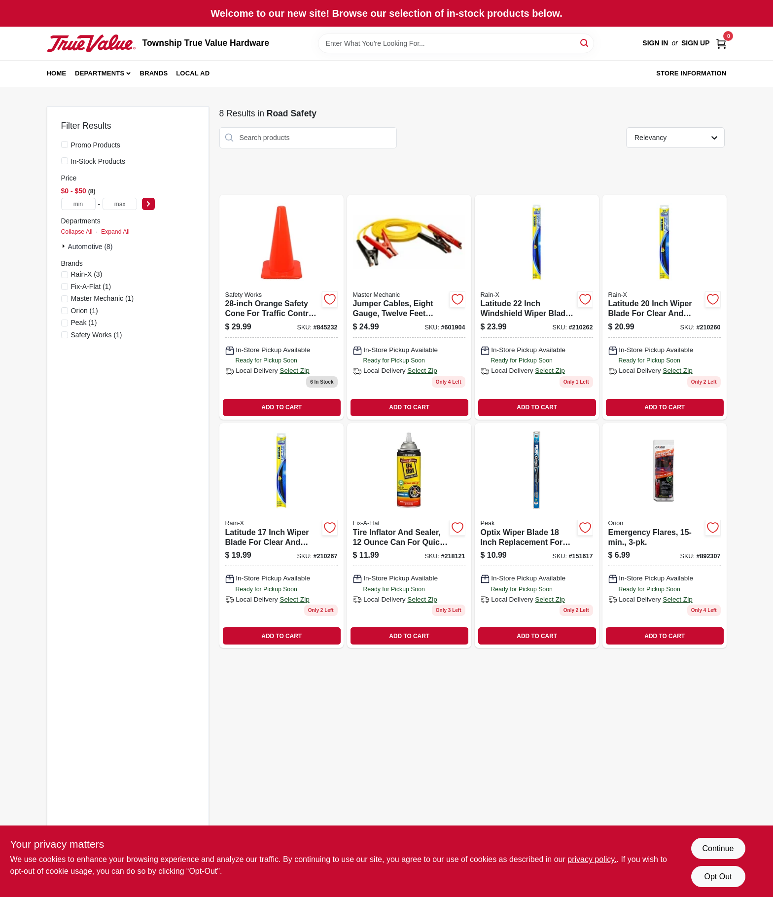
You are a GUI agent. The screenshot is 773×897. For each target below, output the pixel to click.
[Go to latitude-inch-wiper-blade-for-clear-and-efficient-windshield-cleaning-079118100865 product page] (281, 535)
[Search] (585, 43)
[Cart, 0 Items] (721, 43)
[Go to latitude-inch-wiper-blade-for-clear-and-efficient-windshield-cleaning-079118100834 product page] (664, 307)
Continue (718, 848)
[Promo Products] (64, 144)
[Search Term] (456, 43)
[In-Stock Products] (64, 160)
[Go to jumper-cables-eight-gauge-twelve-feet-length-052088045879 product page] (409, 307)
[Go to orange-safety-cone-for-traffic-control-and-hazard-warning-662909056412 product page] (281, 307)
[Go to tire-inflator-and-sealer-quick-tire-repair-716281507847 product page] (409, 535)
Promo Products (95, 145)
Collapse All (77, 231)
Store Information (691, 73)
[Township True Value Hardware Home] (91, 43)
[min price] (78, 204)
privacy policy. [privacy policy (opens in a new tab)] (591, 859)
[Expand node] (65, 246)
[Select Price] (148, 204)
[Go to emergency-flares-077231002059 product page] (664, 535)
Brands (154, 73)
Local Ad (193, 73)
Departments (99, 73)
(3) (87, 274)
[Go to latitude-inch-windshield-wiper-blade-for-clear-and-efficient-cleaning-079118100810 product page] (537, 307)
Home (57, 73)
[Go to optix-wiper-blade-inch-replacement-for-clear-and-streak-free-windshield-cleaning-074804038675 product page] (537, 535)
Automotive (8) (90, 247)
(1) (91, 286)
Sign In (655, 43)
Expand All (115, 231)
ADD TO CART (281, 407)
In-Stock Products (98, 161)
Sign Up (695, 43)
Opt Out (718, 876)
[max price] (120, 204)
